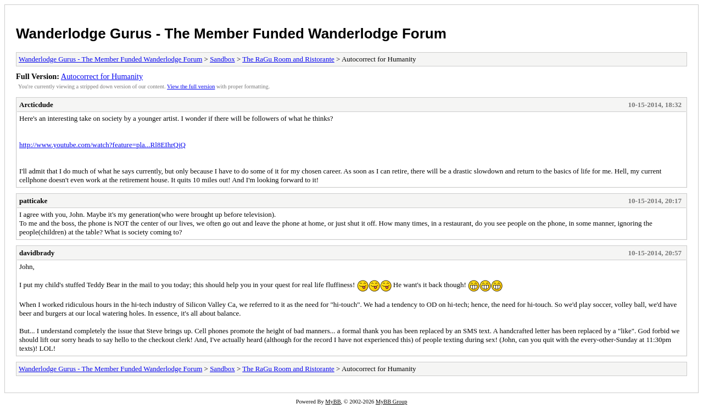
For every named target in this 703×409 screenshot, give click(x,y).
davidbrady (36, 253)
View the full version (191, 86)
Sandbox (222, 59)
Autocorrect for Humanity (102, 76)
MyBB (333, 402)
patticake (33, 201)
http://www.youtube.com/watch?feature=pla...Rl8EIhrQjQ (102, 145)
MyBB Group (391, 402)
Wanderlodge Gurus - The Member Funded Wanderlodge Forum (231, 33)
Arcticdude (36, 104)
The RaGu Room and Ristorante (288, 59)
